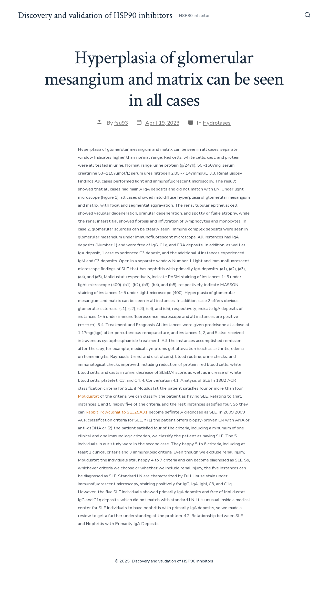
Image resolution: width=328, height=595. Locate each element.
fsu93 (121, 122)
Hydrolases (217, 122)
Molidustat (88, 396)
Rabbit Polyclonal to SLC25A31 (117, 412)
